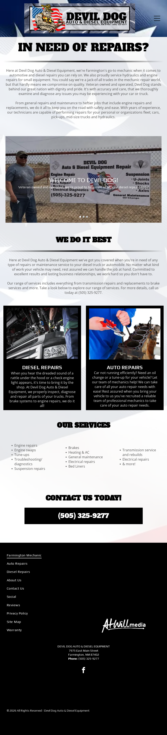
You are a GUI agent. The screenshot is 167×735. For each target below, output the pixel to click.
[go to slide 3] (87, 217)
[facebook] (83, 671)
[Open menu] (157, 18)
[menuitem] (43, 555)
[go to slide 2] (83, 217)
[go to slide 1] (80, 217)
